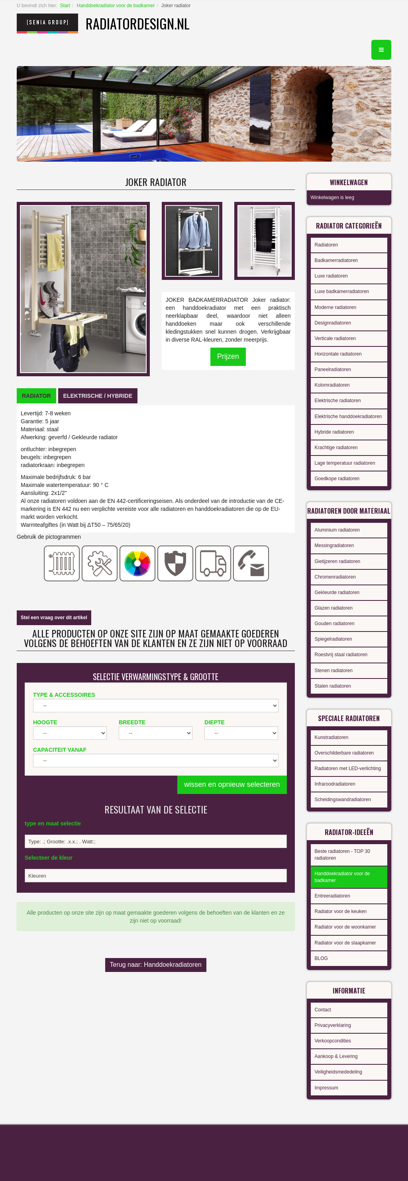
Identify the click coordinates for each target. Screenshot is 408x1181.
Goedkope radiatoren (337, 478)
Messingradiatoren (334, 545)
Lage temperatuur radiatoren (345, 463)
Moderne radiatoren (336, 307)
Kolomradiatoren (332, 385)
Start (65, 5)
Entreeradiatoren (332, 896)
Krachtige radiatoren (336, 447)
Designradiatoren (333, 323)
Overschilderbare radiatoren (344, 753)
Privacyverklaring (333, 1025)
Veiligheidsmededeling (338, 1072)
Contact (323, 1010)
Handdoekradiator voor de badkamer (116, 5)
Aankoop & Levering (336, 1056)
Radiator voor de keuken (341, 911)
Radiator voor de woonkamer (345, 927)
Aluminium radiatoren (337, 530)
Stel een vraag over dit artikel (54, 617)
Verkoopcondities (333, 1041)
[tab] (36, 395)
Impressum (326, 1088)
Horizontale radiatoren (338, 354)
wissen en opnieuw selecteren (232, 784)
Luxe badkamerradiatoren (342, 291)
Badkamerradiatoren (336, 260)
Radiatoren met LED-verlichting (348, 768)
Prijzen (228, 356)
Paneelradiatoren (333, 369)
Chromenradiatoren (335, 577)
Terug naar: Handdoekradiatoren (156, 964)
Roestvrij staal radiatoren (341, 654)
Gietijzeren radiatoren (338, 561)
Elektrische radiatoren (338, 400)
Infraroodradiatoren (335, 784)
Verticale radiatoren (335, 338)
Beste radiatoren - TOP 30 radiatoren (342, 855)
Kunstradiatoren (332, 737)
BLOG (321, 958)
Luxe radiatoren (331, 276)
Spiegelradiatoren (333, 639)
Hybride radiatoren (334, 432)
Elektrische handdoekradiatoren (348, 416)
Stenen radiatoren (334, 670)
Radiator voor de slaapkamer (345, 943)
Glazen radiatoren (334, 608)
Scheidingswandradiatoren (343, 799)
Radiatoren (326, 245)
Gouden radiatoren (335, 623)
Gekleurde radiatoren (337, 592)
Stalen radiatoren (333, 686)
